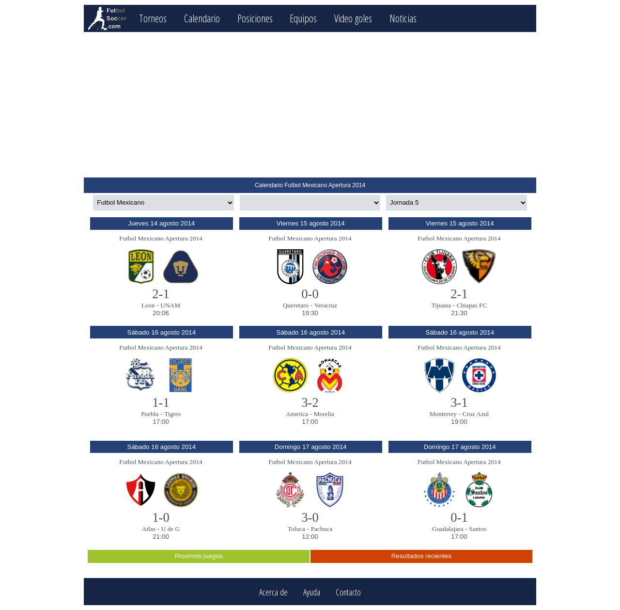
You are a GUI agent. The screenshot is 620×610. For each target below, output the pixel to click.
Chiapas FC (472, 305)
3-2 (310, 402)
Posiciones (255, 18)
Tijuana (441, 305)
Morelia (324, 413)
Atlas (148, 528)
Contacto (348, 592)
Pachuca (321, 528)
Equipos (303, 18)
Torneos (153, 18)
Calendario (202, 18)
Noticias (403, 18)
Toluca (296, 528)
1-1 (161, 402)
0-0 (310, 294)
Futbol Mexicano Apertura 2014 (160, 238)
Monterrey (443, 413)
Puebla (149, 413)
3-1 (459, 402)
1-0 (161, 517)
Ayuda (311, 592)
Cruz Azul (476, 413)
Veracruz (325, 305)
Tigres (172, 413)
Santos (477, 528)
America (297, 413)
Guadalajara (447, 528)
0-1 (459, 517)
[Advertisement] (310, 105)
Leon (148, 305)
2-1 (161, 294)
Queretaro (296, 305)
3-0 (310, 517)
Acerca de (273, 592)
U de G (170, 528)
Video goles (353, 18)
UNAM (170, 305)
